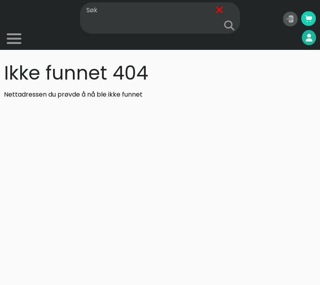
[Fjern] (219, 10)
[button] (290, 19)
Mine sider (288, 37)
